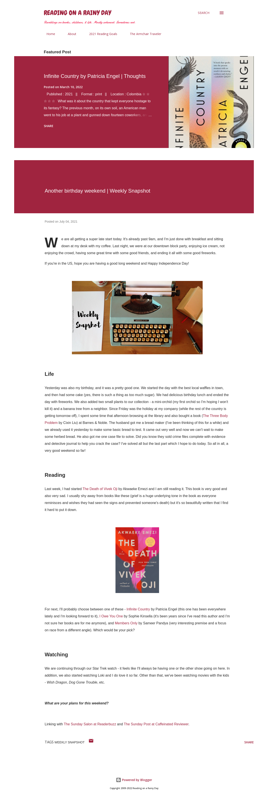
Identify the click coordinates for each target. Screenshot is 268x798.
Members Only (126, 623)
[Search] (203, 13)
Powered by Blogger (134, 780)
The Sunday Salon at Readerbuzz (90, 724)
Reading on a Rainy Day (77, 13)
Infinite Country (138, 609)
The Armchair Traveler (143, 34)
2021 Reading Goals (101, 34)
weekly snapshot (69, 742)
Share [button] (48, 126)
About (69, 34)
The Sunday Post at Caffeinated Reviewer (156, 724)
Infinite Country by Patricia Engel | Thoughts (95, 76)
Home (48, 34)
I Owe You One (111, 616)
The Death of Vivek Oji (100, 489)
